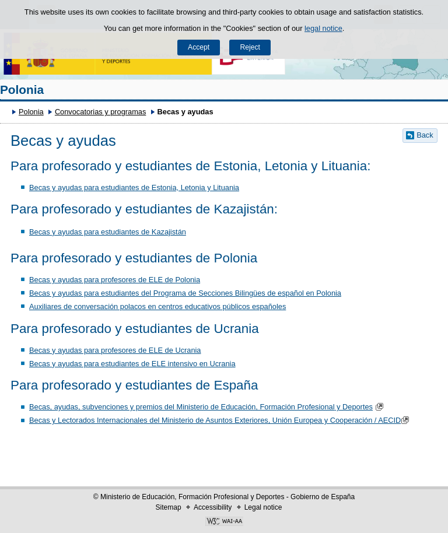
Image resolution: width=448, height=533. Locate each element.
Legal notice (263, 507)
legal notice (323, 28)
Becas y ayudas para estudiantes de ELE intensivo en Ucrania (132, 363)
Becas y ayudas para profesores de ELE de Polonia (114, 279)
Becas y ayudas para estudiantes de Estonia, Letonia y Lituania (134, 187)
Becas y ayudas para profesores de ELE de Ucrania (115, 350)
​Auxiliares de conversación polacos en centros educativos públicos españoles (157, 306)
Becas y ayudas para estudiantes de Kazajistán (107, 231)
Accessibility (213, 507)
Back (424, 135)
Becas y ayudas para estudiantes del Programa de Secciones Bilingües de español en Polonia (185, 293)
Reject (250, 47)
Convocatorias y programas (100, 111)
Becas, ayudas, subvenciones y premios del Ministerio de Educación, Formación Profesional (182, 406)
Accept (198, 47)
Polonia (22, 89)
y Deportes (354, 406)
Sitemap (168, 507)
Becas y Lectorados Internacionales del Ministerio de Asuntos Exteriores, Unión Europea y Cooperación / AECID (220, 420)
